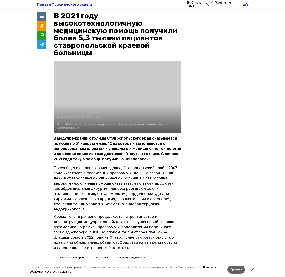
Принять (236, 269)
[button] (117, 97)
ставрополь (100, 257)
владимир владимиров (131, 257)
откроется (145, 237)
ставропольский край (70, 257)
